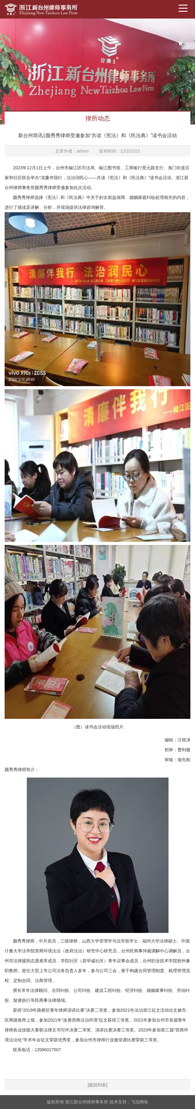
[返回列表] (98, 1084)
